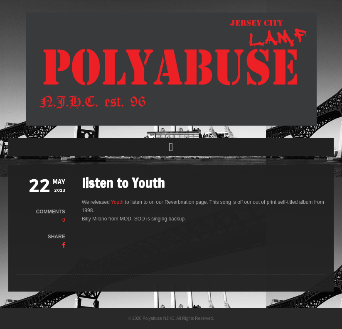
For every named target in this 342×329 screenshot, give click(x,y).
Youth (117, 202)
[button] (171, 147)
